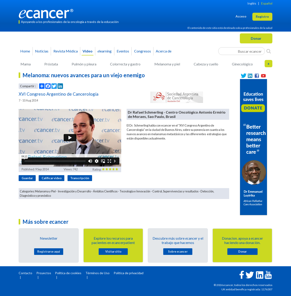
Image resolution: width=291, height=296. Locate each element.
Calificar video (52, 178)
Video (88, 51)
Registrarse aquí (48, 251)
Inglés (251, 3)
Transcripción (79, 178)
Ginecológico (242, 64)
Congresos (142, 51)
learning (105, 51)
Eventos (123, 51)
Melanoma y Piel (45, 191)
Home (25, 51)
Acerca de (163, 51)
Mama (25, 64)
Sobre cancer (178, 251)
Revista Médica (65, 51)
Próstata (51, 64)
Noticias (41, 51)
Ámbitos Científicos (105, 191)
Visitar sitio (113, 251)
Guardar (27, 178)
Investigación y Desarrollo (74, 191)
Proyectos (43, 273)
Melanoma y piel (167, 64)
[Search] (268, 51)
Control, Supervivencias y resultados (175, 191)
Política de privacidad (128, 273)
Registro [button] (262, 16)
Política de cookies (68, 273)
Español (266, 3)
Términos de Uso (97, 273)
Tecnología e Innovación (135, 191)
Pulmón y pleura (84, 64)
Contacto (25, 273)
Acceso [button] (241, 16)
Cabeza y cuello (206, 64)
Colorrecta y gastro (125, 64)
